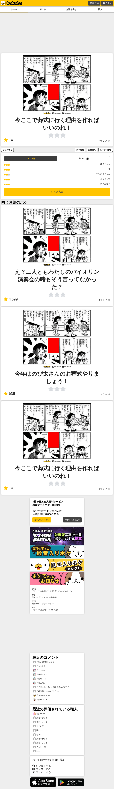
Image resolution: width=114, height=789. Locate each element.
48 (109, 169)
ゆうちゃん (105, 164)
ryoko (37, 734)
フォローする (41, 769)
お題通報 (92, 150)
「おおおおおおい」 (43, 695)
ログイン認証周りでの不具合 (57, 608)
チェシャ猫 (39, 747)
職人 (100, 9)
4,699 (11, 299)
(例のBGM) (39, 713)
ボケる (42, 9)
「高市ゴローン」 (42, 699)
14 (8, 140)
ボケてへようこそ (72, 520)
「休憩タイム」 (41, 674)
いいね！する (41, 765)
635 (9, 394)
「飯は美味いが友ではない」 (46, 691)
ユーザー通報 (105, 150)
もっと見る (57, 191)
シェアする (7, 150)
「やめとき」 (40, 666)
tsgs (36, 751)
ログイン (107, 3)
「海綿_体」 (40, 678)
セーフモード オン (41, 520)
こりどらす (105, 179)
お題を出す (71, 9)
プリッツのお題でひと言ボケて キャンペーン (57, 590)
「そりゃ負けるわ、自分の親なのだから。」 (53, 687)
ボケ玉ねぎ (105, 184)
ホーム (14, 9)
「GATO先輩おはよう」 (44, 662)
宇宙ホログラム (103, 174)
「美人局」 (39, 683)
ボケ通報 (80, 150)
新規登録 (94, 3)
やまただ (38, 726)
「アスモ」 (39, 670)
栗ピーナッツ (40, 717)
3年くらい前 (104, 141)
